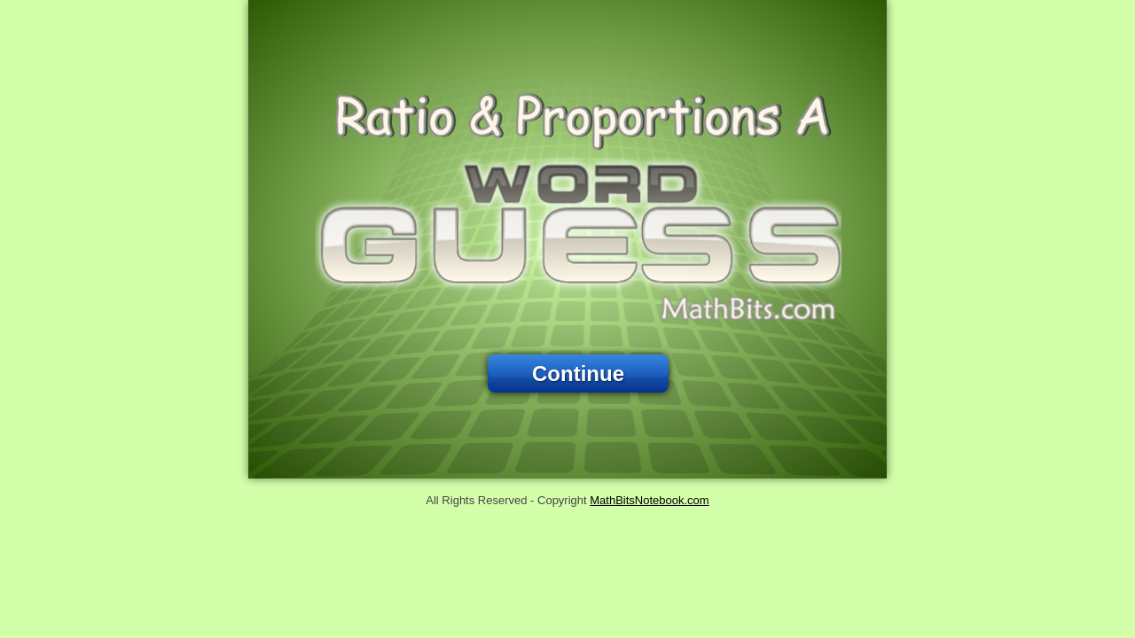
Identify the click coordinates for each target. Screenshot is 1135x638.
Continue (578, 373)
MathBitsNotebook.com (649, 500)
